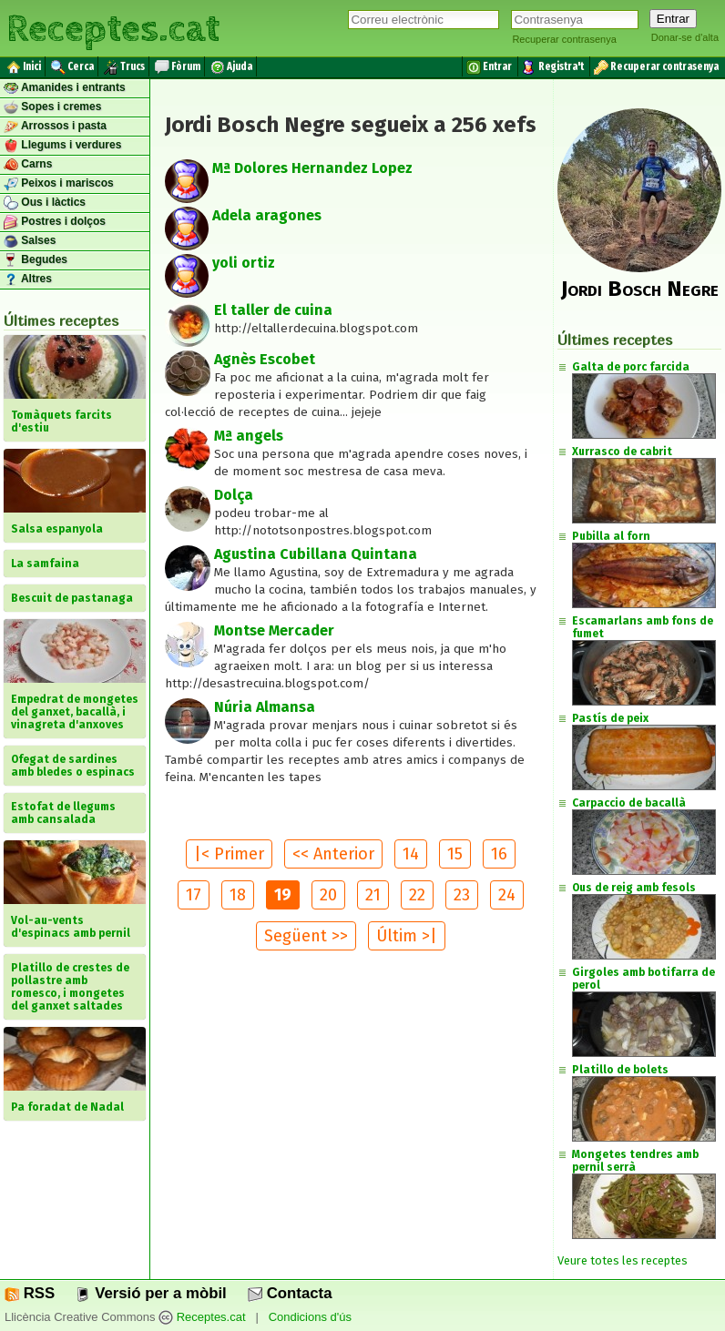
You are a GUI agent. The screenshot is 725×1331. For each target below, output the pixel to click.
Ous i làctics (45, 203)
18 (238, 895)
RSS (30, 1293)
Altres (28, 279)
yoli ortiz (243, 262)
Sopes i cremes (52, 107)
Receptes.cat (113, 26)
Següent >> (306, 936)
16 (499, 854)
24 (507, 895)
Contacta (290, 1293)
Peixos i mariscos (59, 184)
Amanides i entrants (65, 88)
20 (328, 895)
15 (455, 854)
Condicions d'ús (310, 1317)
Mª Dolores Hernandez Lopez (312, 168)
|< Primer (229, 854)
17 (193, 895)
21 (373, 895)
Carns (28, 164)
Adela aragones (267, 215)
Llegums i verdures (62, 145)
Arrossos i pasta (55, 126)
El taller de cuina (273, 310)
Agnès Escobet (264, 359)
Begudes (35, 260)
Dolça (233, 494)
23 (462, 895)
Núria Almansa (264, 707)
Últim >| (406, 936)
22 (417, 895)
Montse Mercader (274, 630)
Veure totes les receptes (622, 1260)
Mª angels (248, 435)
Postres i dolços (55, 222)
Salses (30, 241)
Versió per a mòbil (151, 1293)
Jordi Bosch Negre (640, 288)
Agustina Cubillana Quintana (315, 554)
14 (411, 854)
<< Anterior (333, 854)
